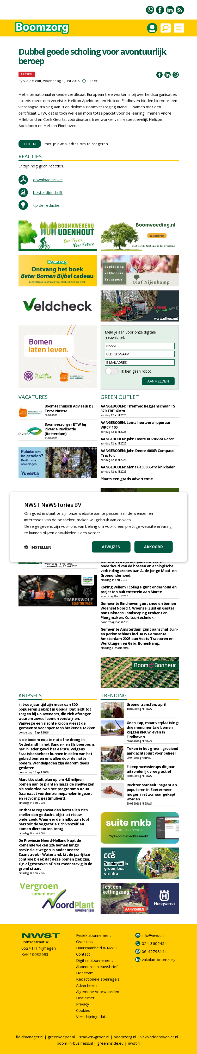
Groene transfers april (146, 704)
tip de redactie (46, 205)
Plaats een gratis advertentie (127, 478)
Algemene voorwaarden (97, 991)
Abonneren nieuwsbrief (97, 966)
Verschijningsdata (92, 1016)
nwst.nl (134, 1043)
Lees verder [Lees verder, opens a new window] (89, 532)
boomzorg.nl (125, 1036)
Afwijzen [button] (111, 546)
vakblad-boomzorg (159, 959)
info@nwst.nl (153, 935)
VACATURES (33, 396)
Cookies (83, 1010)
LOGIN (30, 143)
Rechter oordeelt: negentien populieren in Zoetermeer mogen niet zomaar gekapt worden (152, 791)
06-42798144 (154, 951)
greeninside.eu (110, 1043)
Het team (85, 972)
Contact (83, 954)
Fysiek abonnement (93, 935)
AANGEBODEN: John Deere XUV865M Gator (137, 438)
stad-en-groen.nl (94, 1036)
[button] (37, 547)
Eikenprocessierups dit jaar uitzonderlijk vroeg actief (151, 769)
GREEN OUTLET (120, 396)
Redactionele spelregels (98, 979)
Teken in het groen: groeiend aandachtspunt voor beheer (152, 751)
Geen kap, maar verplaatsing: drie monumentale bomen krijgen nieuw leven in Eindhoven (153, 729)
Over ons (84, 941)
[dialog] (98, 527)
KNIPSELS (30, 695)
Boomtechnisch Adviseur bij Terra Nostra (69, 408)
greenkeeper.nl (61, 1036)
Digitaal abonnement (94, 960)
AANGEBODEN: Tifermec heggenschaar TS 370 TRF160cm (138, 408)
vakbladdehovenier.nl (159, 1036)
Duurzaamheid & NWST (97, 947)
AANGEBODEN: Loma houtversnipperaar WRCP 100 (135, 425)
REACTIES (30, 156)
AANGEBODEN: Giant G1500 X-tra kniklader (138, 467)
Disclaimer (85, 997)
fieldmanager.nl (29, 1036)
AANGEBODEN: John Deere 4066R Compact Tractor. (137, 453)
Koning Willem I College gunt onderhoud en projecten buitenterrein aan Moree (139, 589)
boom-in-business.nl (75, 1043)
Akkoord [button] (153, 546)
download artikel (48, 179)
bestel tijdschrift (48, 192)
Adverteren (86, 985)
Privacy (82, 1004)
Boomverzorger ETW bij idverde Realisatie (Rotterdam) (65, 429)
